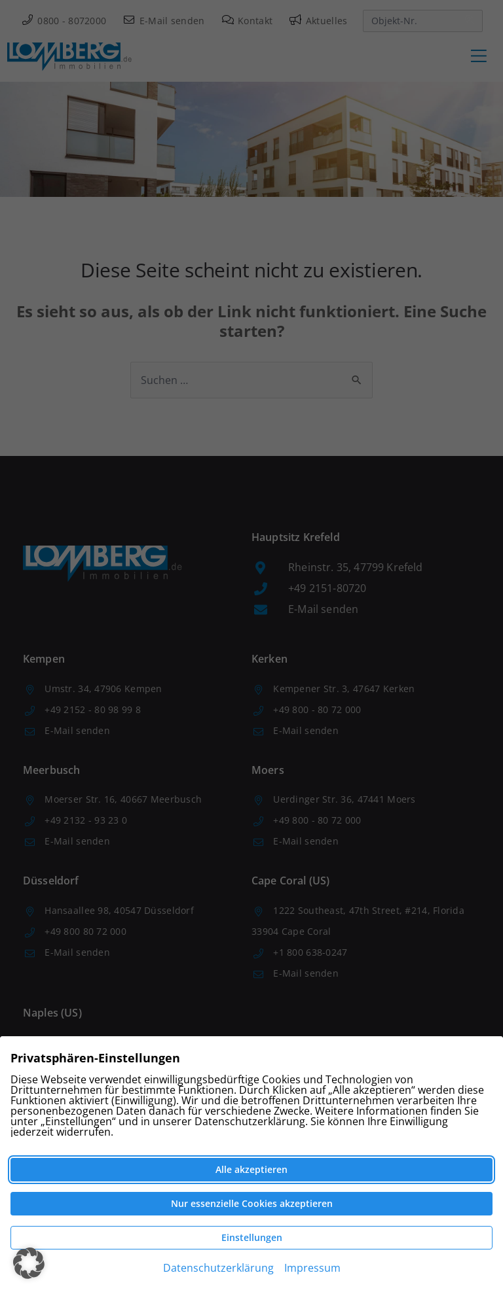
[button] (29, 1263)
